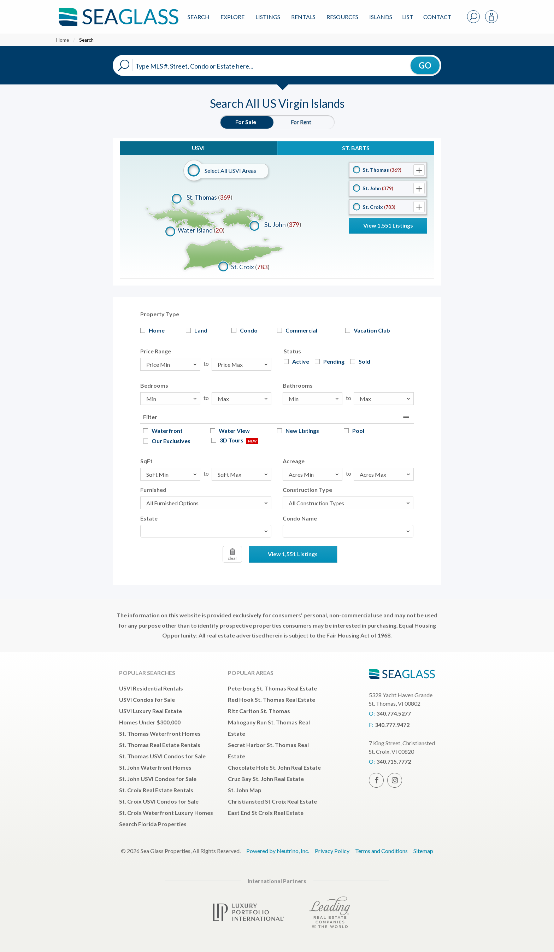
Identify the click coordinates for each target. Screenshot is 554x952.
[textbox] (144, 531)
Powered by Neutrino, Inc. (277, 850)
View (388, 225)
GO (425, 65)
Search (199, 16)
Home (62, 40)
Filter (150, 416)
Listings (267, 16)
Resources (342, 16)
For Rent (301, 121)
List (407, 16)
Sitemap (423, 850)
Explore (232, 16)
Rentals (303, 16)
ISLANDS (380, 16)
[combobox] (205, 531)
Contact (437, 16)
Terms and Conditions (381, 850)
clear (232, 554)
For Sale (245, 121)
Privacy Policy (332, 850)
